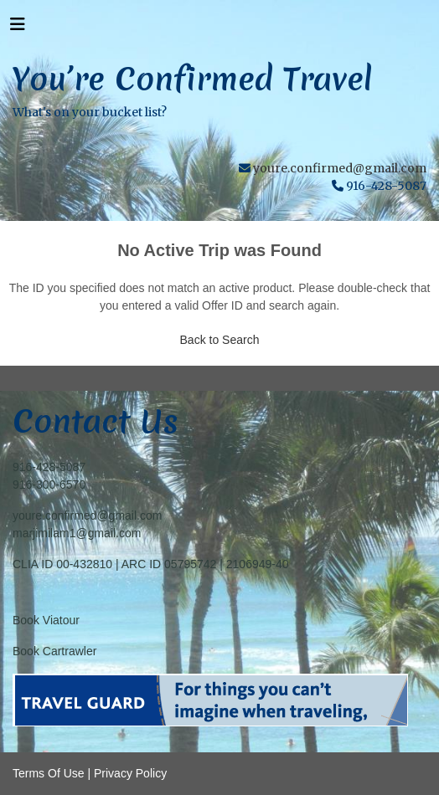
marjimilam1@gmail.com (77, 533)
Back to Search (220, 339)
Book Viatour (46, 620)
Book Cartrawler (54, 651)
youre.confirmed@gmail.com (339, 168)
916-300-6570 (49, 484)
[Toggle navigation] (17, 28)
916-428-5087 (49, 467)
